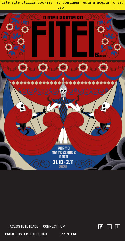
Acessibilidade (24, 226)
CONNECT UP (54, 226)
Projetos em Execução (26, 234)
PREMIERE (69, 234)
